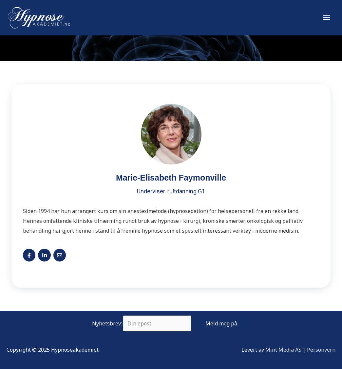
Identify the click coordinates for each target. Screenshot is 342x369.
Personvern (321, 349)
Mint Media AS (283, 349)
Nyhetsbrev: (171, 323)
